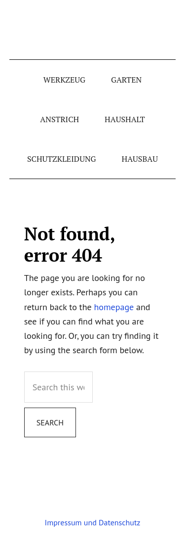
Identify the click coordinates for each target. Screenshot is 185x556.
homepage (114, 307)
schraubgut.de (93, 29)
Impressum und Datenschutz (93, 522)
